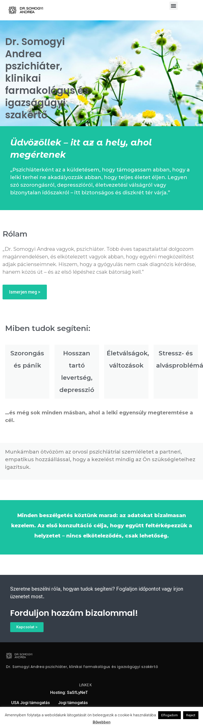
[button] (173, 6)
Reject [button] (190, 715)
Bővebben (102, 722)
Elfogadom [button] (169, 715)
